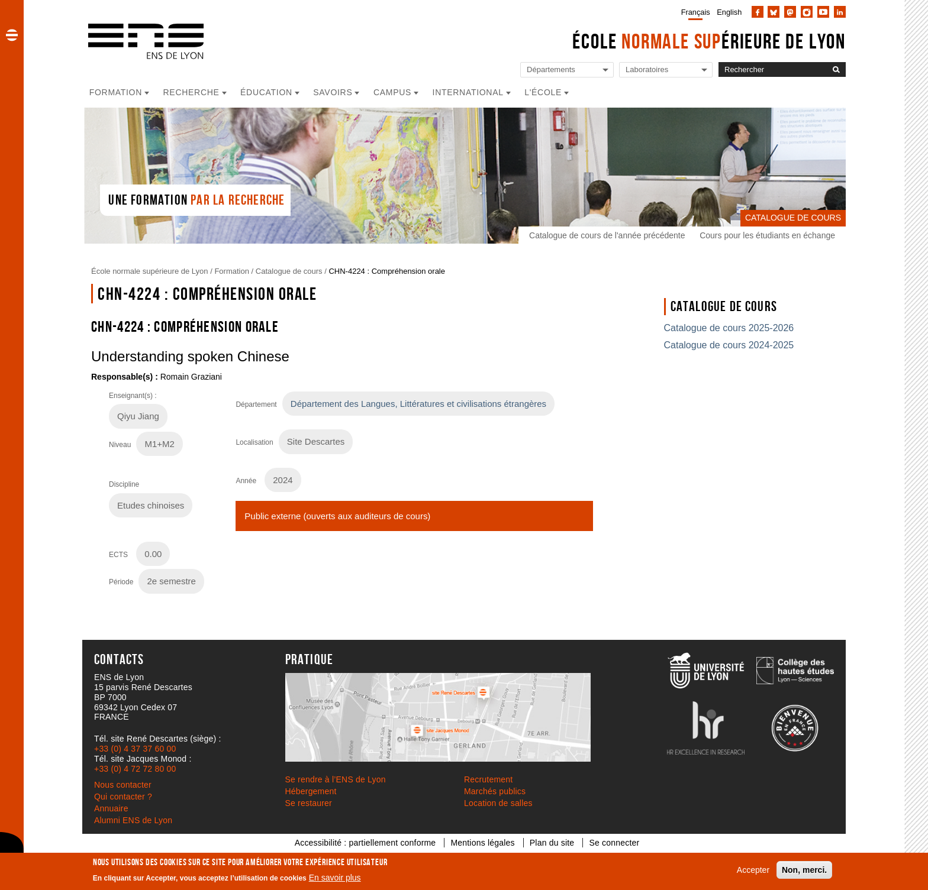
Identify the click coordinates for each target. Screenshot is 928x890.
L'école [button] (543, 92)
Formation (231, 271)
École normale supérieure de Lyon (149, 271)
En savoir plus (335, 877)
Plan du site (552, 842)
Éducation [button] (266, 92)
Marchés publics (495, 791)
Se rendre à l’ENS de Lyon (335, 779)
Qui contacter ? (123, 796)
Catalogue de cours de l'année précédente (607, 235)
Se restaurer (308, 803)
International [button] (468, 92)
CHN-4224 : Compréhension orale (386, 271)
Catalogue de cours (289, 271)
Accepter (753, 870)
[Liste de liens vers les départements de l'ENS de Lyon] (567, 70)
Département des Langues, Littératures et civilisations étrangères (418, 404)
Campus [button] (392, 92)
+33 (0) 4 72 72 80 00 (135, 769)
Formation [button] (115, 92)
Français (695, 12)
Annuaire (111, 808)
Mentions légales (482, 842)
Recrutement (488, 779)
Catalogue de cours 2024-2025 (729, 345)
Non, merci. (804, 870)
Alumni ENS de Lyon (133, 820)
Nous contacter (123, 784)
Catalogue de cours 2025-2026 (729, 328)
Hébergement (311, 791)
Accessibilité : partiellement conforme (365, 842)
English (729, 12)
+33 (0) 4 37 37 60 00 (135, 748)
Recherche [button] (191, 92)
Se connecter (614, 842)
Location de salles (498, 803)
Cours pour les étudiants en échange (767, 235)
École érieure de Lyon (709, 41)
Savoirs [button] (332, 92)
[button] (12, 35)
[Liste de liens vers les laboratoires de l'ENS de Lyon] (666, 70)
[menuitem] (693, 12)
